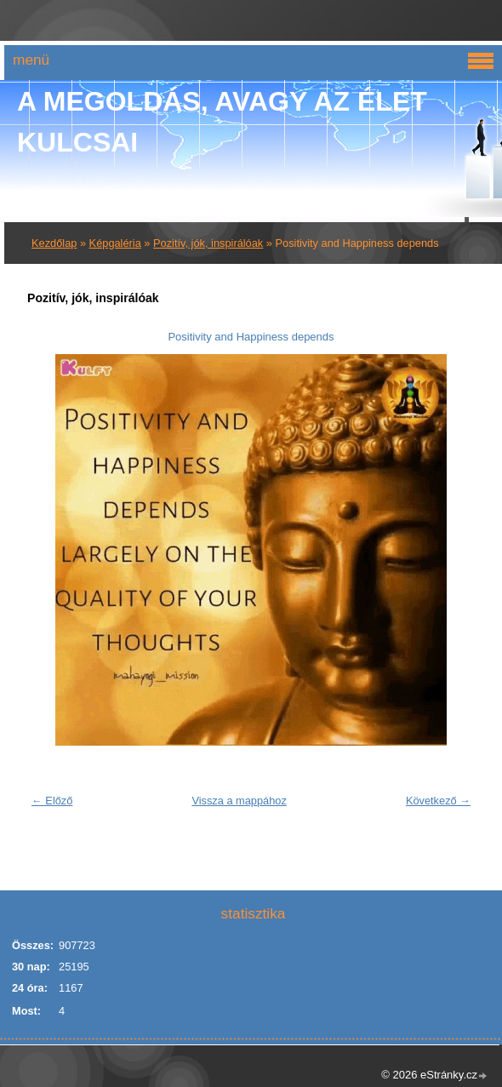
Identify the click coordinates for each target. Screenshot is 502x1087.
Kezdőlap (54, 243)
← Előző (51, 800)
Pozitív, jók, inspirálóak (208, 243)
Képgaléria (115, 243)
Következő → (438, 800)
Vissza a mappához (238, 800)
